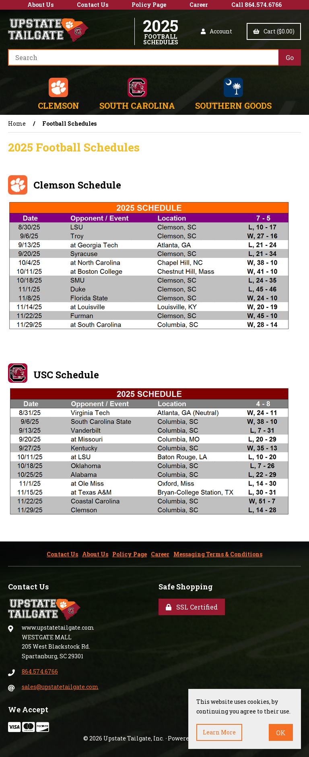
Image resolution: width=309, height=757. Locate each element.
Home (17, 123)
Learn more (219, 732)
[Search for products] (143, 57)
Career (199, 4)
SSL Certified (192, 607)
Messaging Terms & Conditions (217, 554)
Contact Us (92, 4)
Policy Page (149, 4)
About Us (40, 4)
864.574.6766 (40, 671)
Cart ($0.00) (274, 31)
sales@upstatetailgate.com (60, 687)
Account (216, 31)
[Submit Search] (289, 57)
